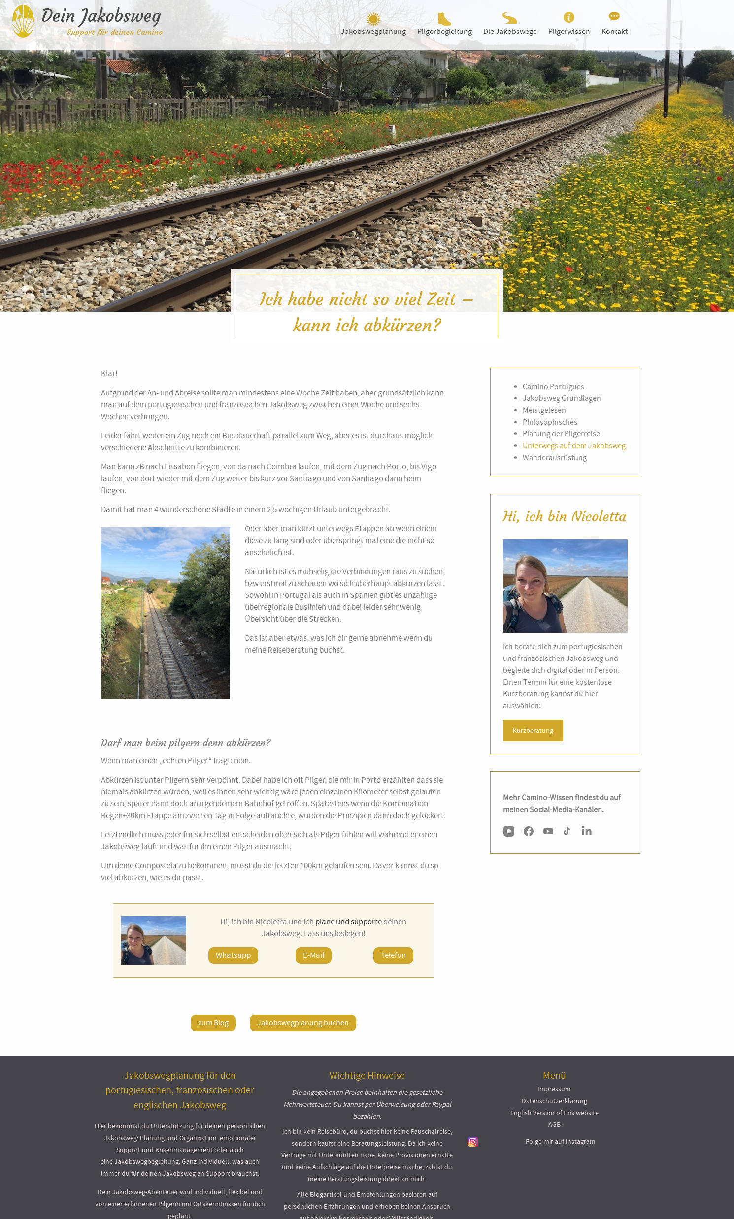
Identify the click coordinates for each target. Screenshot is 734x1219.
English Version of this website (554, 1112)
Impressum (554, 1089)
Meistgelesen (544, 410)
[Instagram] (509, 833)
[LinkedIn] (588, 833)
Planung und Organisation (178, 1137)
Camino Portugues (553, 387)
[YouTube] (548, 833)
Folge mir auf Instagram (561, 1141)
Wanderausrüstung (555, 457)
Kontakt (614, 31)
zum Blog (213, 1023)
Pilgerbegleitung (444, 31)
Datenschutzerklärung (554, 1100)
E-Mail (313, 955)
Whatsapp (233, 955)
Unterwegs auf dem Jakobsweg (574, 446)
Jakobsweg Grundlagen (562, 398)
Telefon (393, 955)
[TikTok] (568, 833)
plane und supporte (348, 922)
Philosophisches (550, 422)
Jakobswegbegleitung (146, 1161)
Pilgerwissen (569, 31)
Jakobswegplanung (373, 31)
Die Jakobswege (510, 31)
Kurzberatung (533, 730)
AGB (554, 1124)
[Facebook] (528, 833)
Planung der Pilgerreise (561, 434)
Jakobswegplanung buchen (303, 1023)
